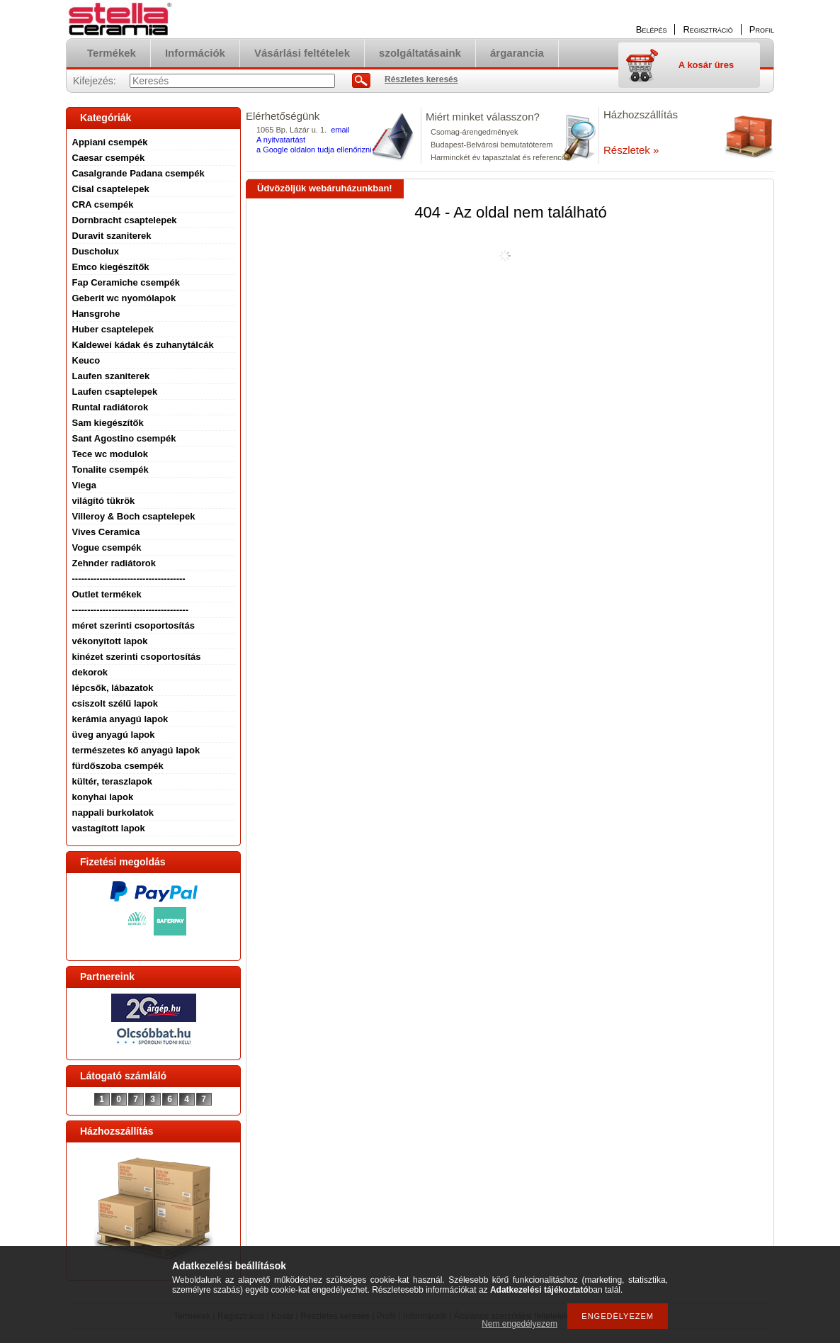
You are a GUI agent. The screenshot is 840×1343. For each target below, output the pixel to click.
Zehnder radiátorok (114, 563)
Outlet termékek (107, 594)
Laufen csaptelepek (115, 391)
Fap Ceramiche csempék (126, 282)
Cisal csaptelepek (110, 189)
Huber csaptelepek (113, 329)
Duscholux (95, 251)
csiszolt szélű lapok (115, 703)
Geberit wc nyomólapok (124, 298)
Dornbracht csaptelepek (124, 220)
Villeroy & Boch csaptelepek (133, 516)
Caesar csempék (108, 157)
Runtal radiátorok (110, 407)
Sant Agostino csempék (124, 438)
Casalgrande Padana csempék (138, 173)
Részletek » (631, 150)
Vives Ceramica (106, 532)
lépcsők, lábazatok (113, 687)
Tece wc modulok (110, 454)
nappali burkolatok (113, 812)
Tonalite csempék (110, 469)
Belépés (651, 29)
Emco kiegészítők (110, 267)
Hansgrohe (96, 313)
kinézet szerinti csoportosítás (136, 656)
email (340, 129)
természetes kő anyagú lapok (136, 750)
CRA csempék (103, 204)
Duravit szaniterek (112, 235)
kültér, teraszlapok (112, 781)
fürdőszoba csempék (118, 765)
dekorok (90, 672)
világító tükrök (103, 500)
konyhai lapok (103, 797)
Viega (84, 485)
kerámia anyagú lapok (120, 719)
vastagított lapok (108, 828)
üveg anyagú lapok (113, 734)
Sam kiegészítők (108, 422)
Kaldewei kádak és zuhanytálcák (143, 344)
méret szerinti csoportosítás (133, 625)
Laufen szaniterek (111, 376)
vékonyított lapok (110, 641)
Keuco (86, 360)
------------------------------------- (129, 578)
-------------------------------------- (130, 610)
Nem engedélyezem (519, 1324)
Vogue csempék (107, 547)
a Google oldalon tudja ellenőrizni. (315, 149)
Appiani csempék (110, 142)
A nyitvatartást (280, 139)
